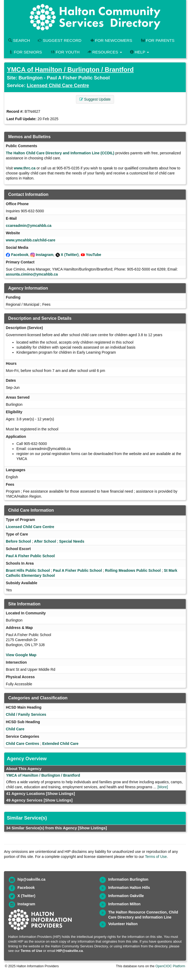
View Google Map (21, 655)
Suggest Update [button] (95, 99)
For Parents (157, 40)
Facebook (19, 255)
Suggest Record (59, 40)
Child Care (15, 729)
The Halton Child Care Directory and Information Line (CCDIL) (60, 153)
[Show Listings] (60, 793)
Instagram (44, 255)
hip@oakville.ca (31, 879)
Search (19, 40)
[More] (162, 787)
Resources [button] (105, 52)
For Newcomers (110, 40)
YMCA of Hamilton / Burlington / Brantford (70, 69)
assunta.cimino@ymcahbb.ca (32, 274)
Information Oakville (126, 896)
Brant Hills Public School (28, 570)
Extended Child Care (60, 743)
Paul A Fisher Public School (30, 556)
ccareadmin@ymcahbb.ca (28, 225)
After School (45, 541)
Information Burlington (128, 879)
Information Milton (124, 904)
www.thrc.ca (24, 168)
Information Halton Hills (129, 887)
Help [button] (139, 52)
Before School (18, 541)
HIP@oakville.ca (69, 951)
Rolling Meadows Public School (133, 570)
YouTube (93, 255)
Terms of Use (156, 856)
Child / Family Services (26, 714)
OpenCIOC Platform (170, 966)
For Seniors (25, 52)
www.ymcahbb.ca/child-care (30, 240)
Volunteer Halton (123, 924)
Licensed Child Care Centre (58, 85)
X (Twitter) (70, 255)
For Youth (65, 52)
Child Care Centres (22, 743)
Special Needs (71, 541)
